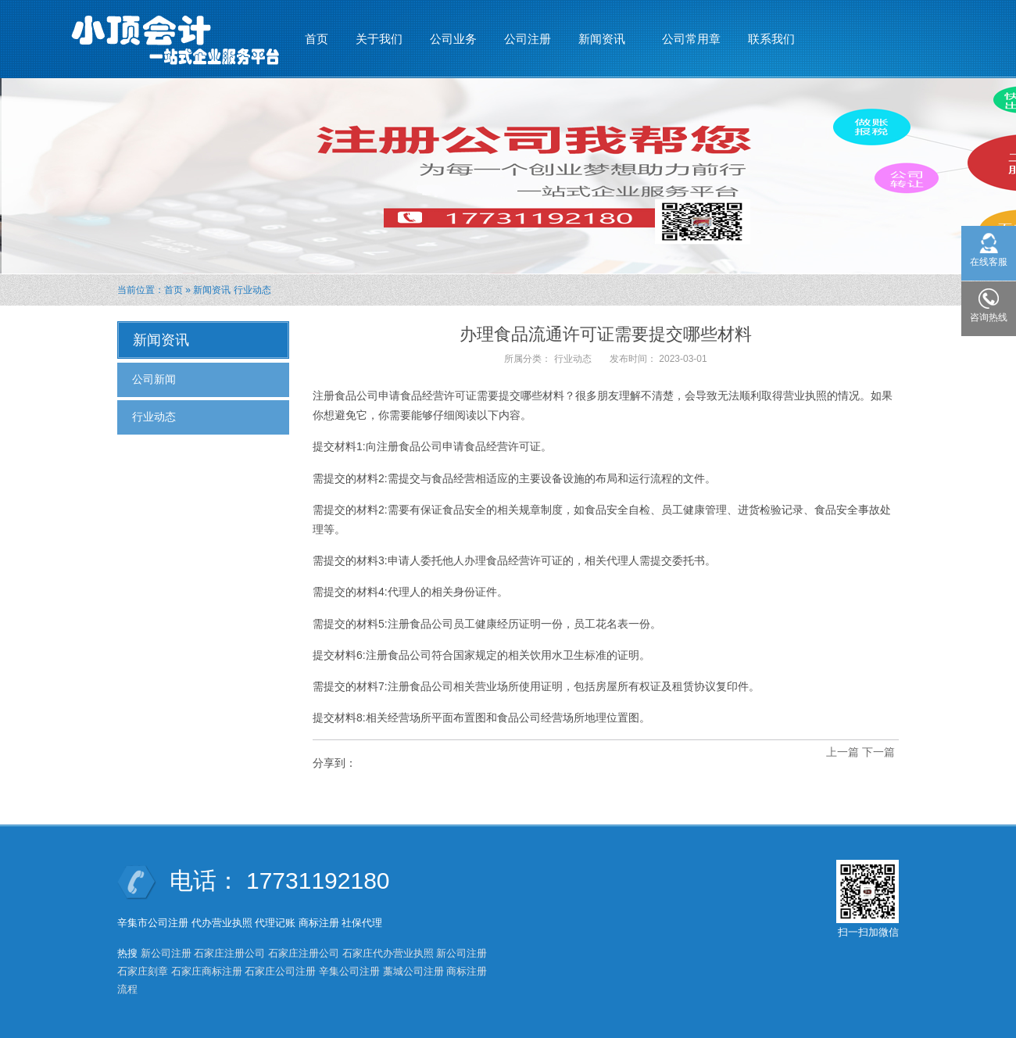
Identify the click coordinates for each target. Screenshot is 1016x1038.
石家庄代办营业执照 (388, 953)
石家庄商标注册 (206, 971)
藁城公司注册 (413, 971)
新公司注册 (166, 953)
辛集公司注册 (349, 971)
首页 (316, 38)
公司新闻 (154, 379)
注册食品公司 (345, 395)
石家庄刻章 (142, 971)
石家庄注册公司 (229, 953)
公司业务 (453, 38)
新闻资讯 (602, 32)
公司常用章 (691, 38)
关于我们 (379, 38)
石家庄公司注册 (280, 971)
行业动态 (252, 290)
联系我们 (771, 38)
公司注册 (527, 38)
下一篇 (878, 752)
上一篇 (842, 752)
